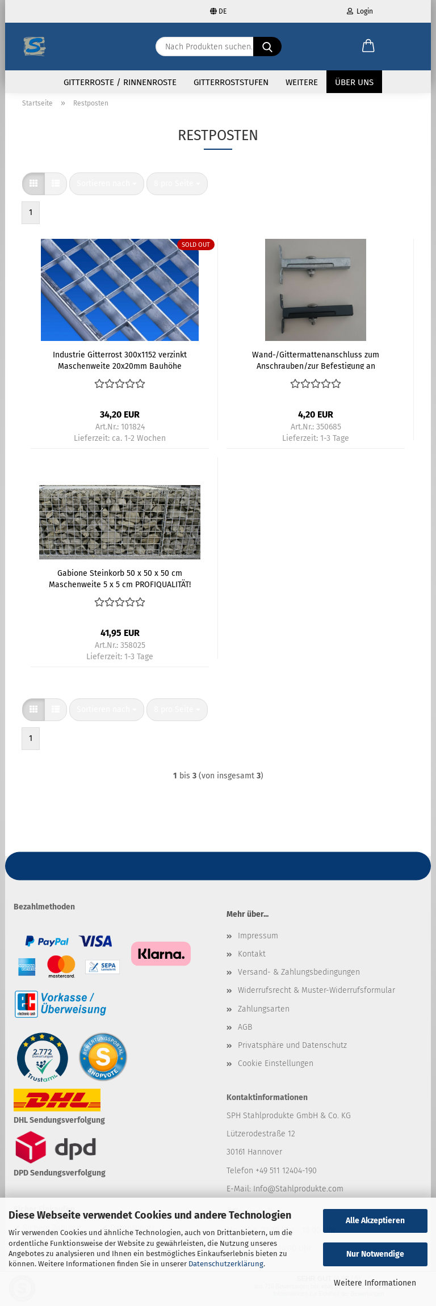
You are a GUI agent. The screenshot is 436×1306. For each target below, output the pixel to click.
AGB (245, 1033)
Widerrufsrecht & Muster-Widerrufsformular (316, 997)
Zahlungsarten (264, 1015)
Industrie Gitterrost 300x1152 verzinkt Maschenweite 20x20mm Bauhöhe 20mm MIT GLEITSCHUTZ (120, 366)
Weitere (302, 82)
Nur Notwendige (375, 1254)
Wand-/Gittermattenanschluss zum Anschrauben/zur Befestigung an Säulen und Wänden (315, 366)
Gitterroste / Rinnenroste (120, 82)
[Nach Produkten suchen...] (267, 46)
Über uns (354, 82)
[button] (368, 46)
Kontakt (252, 961)
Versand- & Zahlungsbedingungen (299, 979)
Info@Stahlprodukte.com (298, 1195)
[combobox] (106, 190)
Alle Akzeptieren (375, 1220)
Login (360, 11)
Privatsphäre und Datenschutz (292, 1052)
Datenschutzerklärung (225, 1263)
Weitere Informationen (375, 1283)
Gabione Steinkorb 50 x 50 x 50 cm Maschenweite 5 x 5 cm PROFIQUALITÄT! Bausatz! (120, 585)
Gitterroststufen (231, 82)
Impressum (258, 942)
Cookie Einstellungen (275, 1070)
